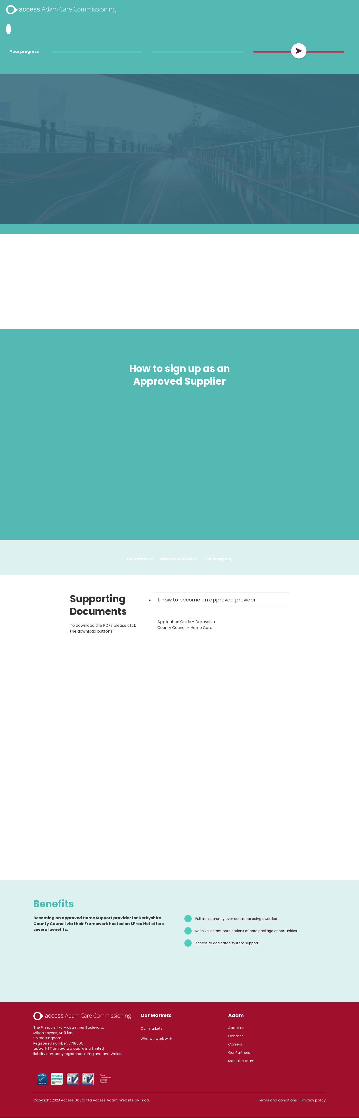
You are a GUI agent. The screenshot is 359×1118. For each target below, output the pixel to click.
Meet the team (241, 1061)
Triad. (145, 1100)
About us (236, 1028)
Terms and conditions (277, 1100)
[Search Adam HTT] (8, 29)
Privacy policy (314, 1100)
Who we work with (178, 559)
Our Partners (239, 1052)
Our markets (151, 1028)
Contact (235, 1036)
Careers (235, 1044)
